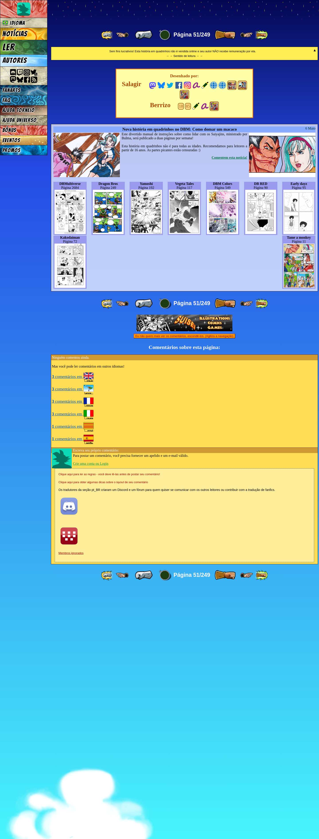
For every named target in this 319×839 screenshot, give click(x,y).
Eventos (11, 140)
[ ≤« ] (122, 35)
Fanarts (11, 90)
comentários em (73, 628)
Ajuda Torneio (18, 110)
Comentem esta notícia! (229, 409)
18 (181, 357)
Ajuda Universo (19, 120)
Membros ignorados (71, 804)
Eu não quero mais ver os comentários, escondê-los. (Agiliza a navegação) (184, 587)
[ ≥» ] (246, 35)
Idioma (13, 23)
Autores (14, 60)
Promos (11, 150)
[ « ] (143, 35)
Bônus (9, 130)
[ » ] (225, 35)
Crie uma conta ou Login (90, 715)
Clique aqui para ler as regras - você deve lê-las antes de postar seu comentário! (109, 725)
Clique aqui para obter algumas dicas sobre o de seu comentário (103, 733)
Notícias (14, 34)
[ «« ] (107, 35)
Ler (8, 47)
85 (188, 357)
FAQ (6, 100)
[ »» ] (261, 35)
